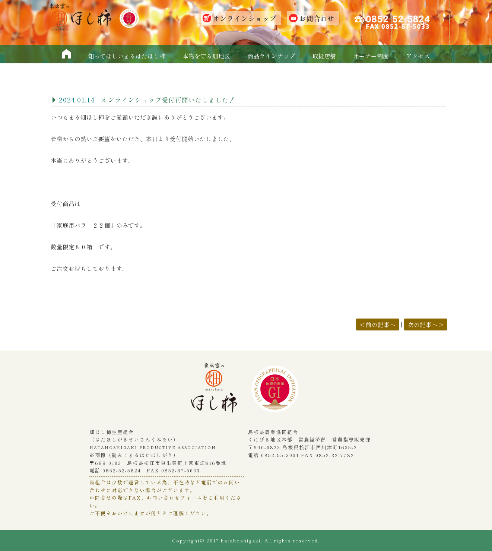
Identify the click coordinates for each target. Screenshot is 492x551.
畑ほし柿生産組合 (82, 17)
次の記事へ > (426, 324)
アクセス (418, 56)
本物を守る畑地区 (206, 56)
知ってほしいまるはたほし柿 (126, 56)
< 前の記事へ (378, 324)
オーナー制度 (371, 56)
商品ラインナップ (271, 56)
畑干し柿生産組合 (218, 391)
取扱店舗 (324, 56)
